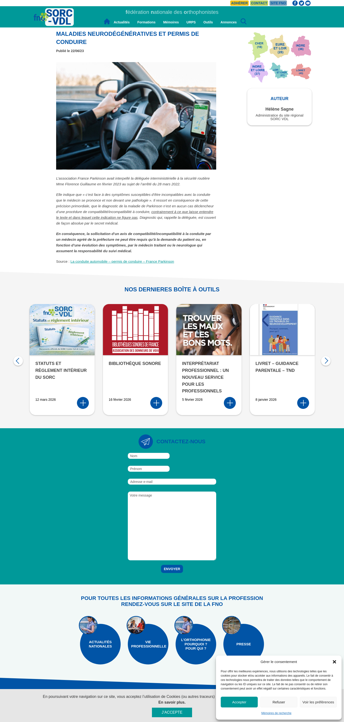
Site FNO (278, 3)
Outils (208, 22)
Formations (146, 22)
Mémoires (171, 22)
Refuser (279, 702)
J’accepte (171, 714)
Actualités (122, 22)
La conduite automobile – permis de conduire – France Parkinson (122, 261)
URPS (191, 22)
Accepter (239, 702)
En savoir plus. (172, 704)
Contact (259, 3)
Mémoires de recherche (276, 713)
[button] (334, 661)
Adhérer (239, 3)
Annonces (228, 22)
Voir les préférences (318, 702)
